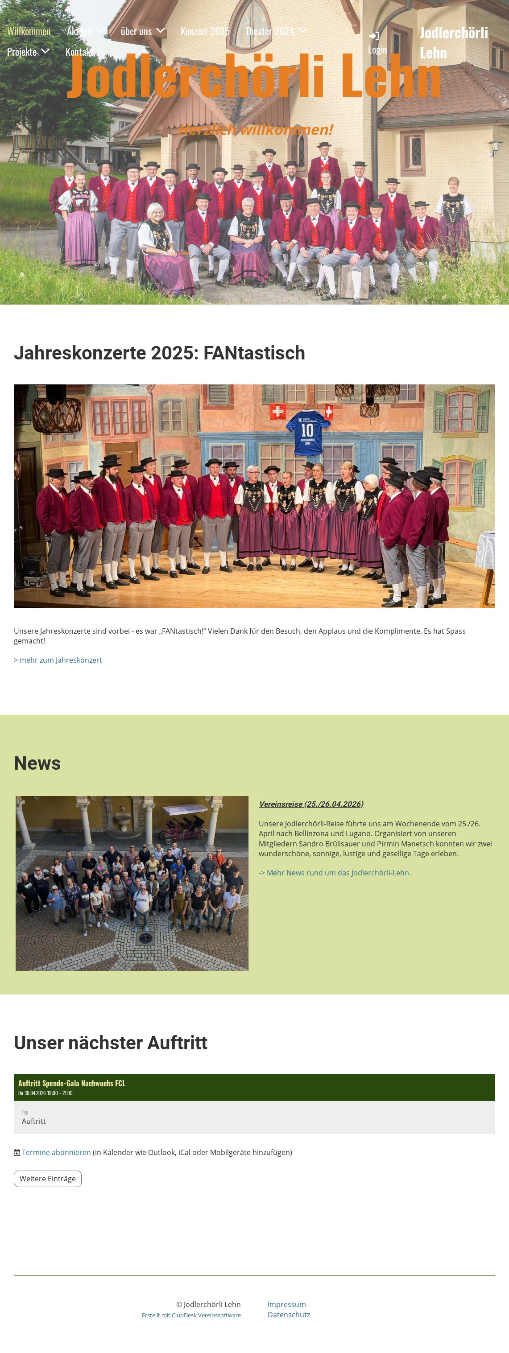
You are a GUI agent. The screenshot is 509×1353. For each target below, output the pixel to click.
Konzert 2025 (205, 31)
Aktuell (86, 31)
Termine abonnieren (56, 1152)
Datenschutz (289, 1315)
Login (377, 43)
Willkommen (29, 31)
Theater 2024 (276, 31)
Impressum (287, 1304)
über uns (143, 31)
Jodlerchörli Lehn (454, 42)
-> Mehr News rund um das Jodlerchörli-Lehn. (335, 873)
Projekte (28, 51)
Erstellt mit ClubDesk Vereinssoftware (191, 1315)
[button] (255, 1104)
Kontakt (79, 51)
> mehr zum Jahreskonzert (58, 660)
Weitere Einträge (48, 1179)
